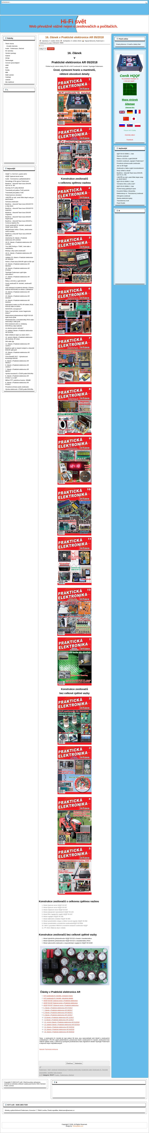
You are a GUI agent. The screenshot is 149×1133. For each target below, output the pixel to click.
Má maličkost (9, 82)
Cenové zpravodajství (12, 63)
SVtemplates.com (78, 1126)
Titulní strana (9, 43)
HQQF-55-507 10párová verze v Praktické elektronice (60, 1005)
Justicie (7, 80)
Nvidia (7, 70)
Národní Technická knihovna (48, 1049)
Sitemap (130, 103)
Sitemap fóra (129, 107)
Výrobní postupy (10, 53)
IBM (6, 72)
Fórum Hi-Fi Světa (130, 130)
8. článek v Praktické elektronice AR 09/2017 (58, 1012)
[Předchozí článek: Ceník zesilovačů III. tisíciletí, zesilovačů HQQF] (70, 1063)
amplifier (50, 1073)
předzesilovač (62, 1070)
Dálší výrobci (9, 75)
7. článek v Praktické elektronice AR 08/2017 (58, 1010)
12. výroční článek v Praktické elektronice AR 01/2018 (61, 1022)
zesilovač (54, 1070)
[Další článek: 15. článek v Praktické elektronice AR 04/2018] (78, 1063)
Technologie (9, 60)
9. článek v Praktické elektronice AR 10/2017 (58, 1015)
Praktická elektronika (74, 1070)
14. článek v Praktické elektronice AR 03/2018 (59, 1027)
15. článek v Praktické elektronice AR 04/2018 (59, 1029)
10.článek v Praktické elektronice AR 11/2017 (59, 1017)
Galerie (7, 56)
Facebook (130, 140)
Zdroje (7, 58)
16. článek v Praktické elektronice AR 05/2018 (74, 37)
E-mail (49, 43)
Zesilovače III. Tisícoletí (100, 1070)
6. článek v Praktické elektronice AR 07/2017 (58, 1008)
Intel (6, 68)
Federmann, (43, 1070)
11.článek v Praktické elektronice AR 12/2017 (59, 1020)
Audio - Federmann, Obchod (14, 48)
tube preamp (58, 1073)
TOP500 (8, 77)
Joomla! (6, 1084)
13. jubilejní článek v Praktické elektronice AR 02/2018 (62, 1024)
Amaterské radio (86, 1070)
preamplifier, (43, 1073)
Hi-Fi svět (73, 21)
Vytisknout (42, 43)
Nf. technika (9, 51)
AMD (7, 65)
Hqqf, (49, 1070)
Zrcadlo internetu (12, 46)
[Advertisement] (74, 9)
